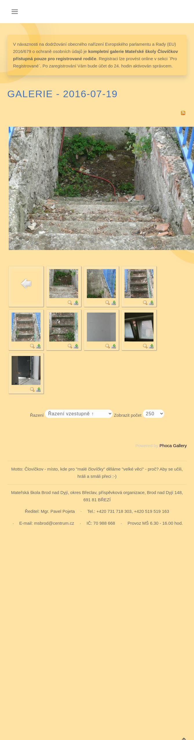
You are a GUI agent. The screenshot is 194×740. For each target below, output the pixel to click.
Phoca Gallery (173, 445)
